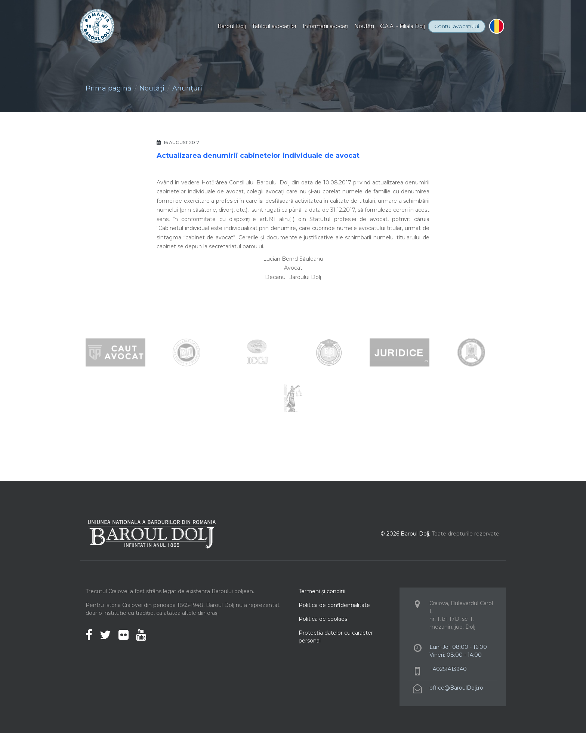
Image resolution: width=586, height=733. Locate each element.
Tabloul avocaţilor (274, 26)
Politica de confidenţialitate (334, 605)
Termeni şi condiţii (322, 591)
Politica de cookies (323, 619)
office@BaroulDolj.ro (456, 687)
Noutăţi (364, 26)
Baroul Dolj (232, 26)
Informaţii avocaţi (325, 26)
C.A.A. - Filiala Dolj (402, 26)
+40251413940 (448, 669)
